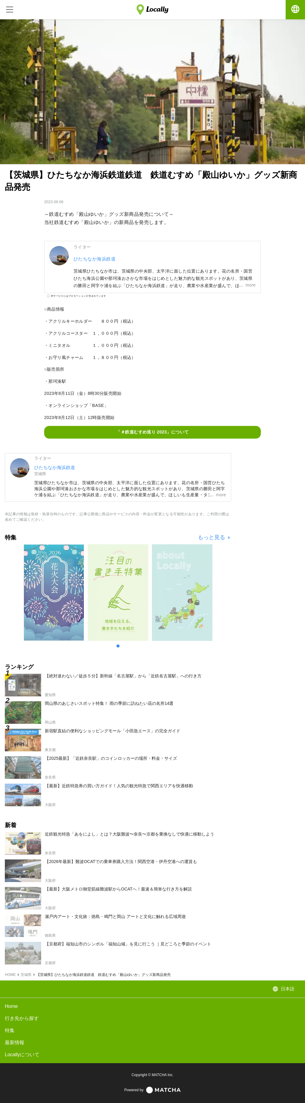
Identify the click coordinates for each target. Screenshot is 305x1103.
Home (11, 1006)
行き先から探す (22, 1018)
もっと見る (212, 537)
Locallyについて (22, 1054)
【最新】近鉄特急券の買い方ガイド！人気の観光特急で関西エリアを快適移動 (119, 785)
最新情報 (14, 1042)
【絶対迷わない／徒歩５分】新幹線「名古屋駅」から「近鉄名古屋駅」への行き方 (123, 675)
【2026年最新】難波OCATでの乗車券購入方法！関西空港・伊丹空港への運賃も (121, 861)
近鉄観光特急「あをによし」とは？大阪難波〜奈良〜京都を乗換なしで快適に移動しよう (129, 834)
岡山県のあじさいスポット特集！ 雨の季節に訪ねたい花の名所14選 (109, 703)
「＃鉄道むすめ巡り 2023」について (152, 432)
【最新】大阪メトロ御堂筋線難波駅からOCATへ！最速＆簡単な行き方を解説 (118, 889)
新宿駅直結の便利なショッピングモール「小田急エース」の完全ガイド (112, 730)
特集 (10, 1030)
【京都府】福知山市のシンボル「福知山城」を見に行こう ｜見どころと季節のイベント (128, 944)
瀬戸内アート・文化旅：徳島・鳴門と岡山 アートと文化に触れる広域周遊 (115, 916)
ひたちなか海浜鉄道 (95, 258)
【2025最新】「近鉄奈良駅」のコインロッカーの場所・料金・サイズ (111, 758)
